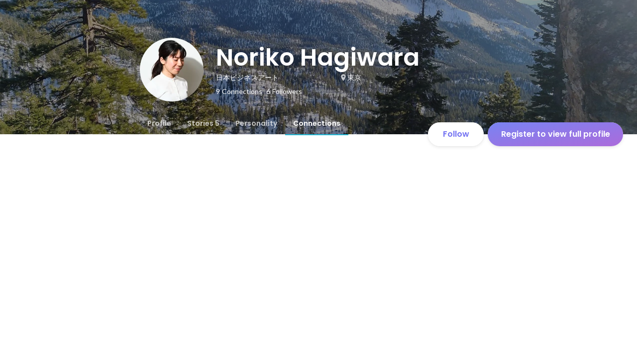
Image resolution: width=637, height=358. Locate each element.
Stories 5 (203, 123)
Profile (159, 123)
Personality (256, 123)
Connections (316, 123)
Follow (456, 134)
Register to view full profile (555, 134)
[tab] (159, 123)
